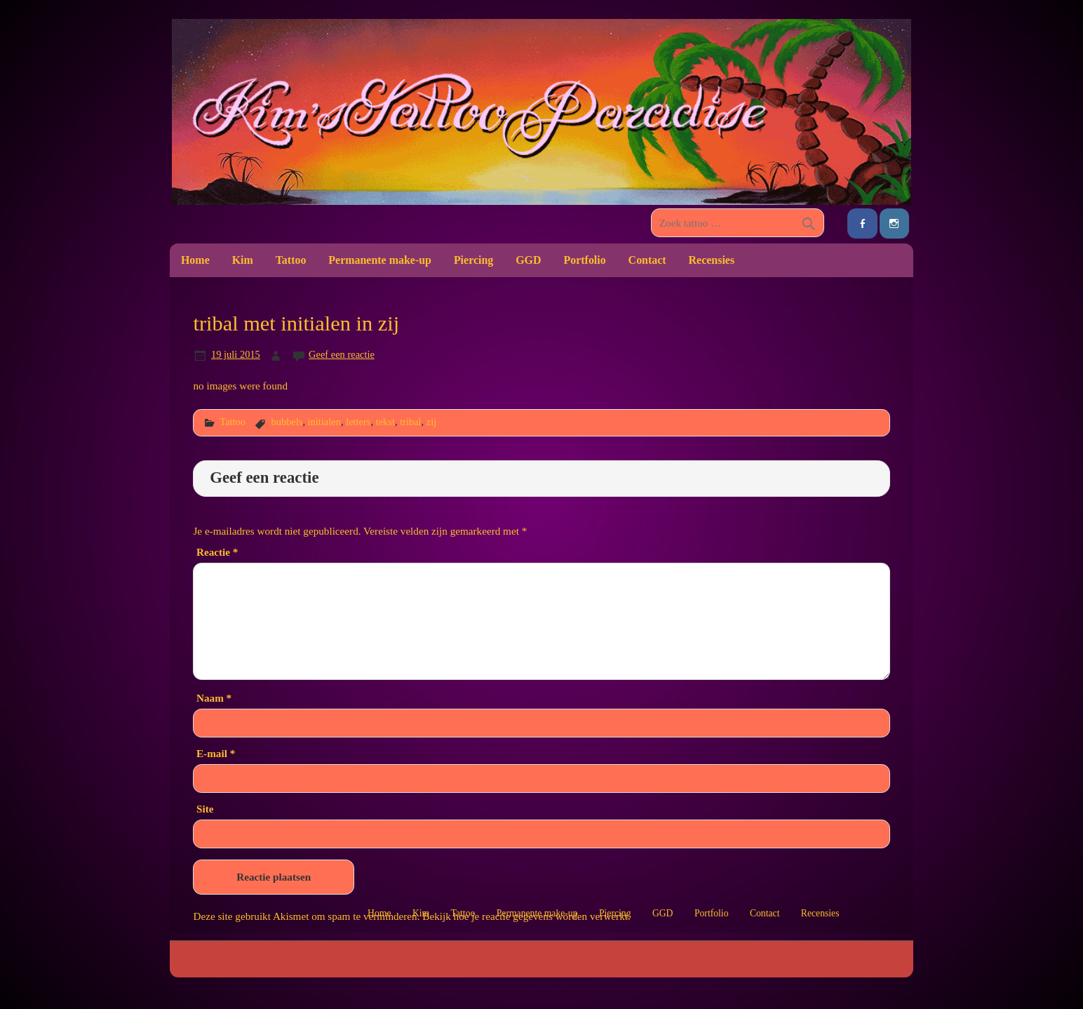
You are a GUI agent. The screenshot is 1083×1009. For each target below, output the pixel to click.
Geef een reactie (342, 354)
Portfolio (584, 260)
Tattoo (291, 260)
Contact (647, 260)
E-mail (215, 753)
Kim (242, 260)
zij (431, 421)
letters (358, 421)
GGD (528, 260)
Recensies (712, 260)
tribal (410, 421)
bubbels (286, 421)
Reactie (217, 552)
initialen (324, 421)
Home (195, 260)
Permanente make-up (379, 260)
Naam (213, 698)
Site (204, 808)
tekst (385, 421)
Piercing (473, 260)
